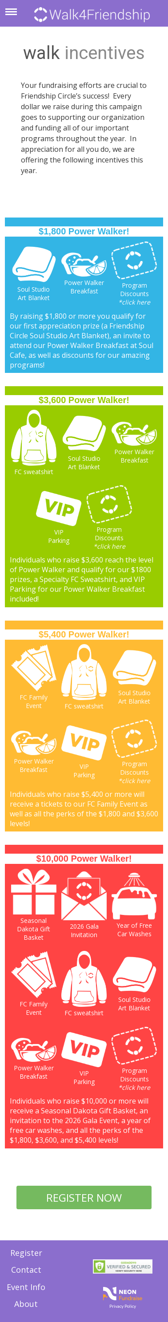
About (26, 1303)
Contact (26, 1269)
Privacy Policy (122, 1306)
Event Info (26, 1287)
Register (26, 1252)
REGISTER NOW (84, 1197)
